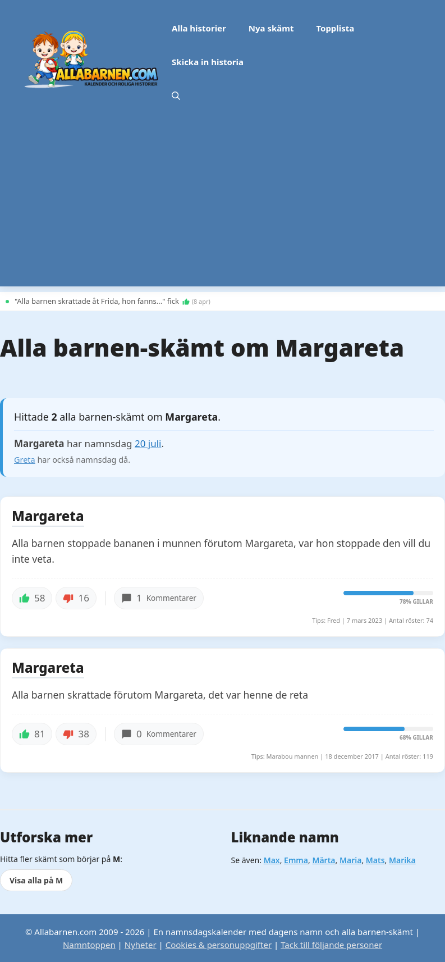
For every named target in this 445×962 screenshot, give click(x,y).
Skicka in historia (208, 61)
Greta (24, 459)
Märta (323, 860)
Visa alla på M (36, 880)
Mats (375, 860)
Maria (350, 860)
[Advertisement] (222, 207)
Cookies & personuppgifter (219, 944)
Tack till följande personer (331, 944)
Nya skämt (271, 28)
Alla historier (199, 28)
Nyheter (141, 944)
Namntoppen (89, 944)
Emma (296, 860)
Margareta (48, 516)
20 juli (148, 443)
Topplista (335, 28)
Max (272, 860)
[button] (175, 95)
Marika (402, 860)
